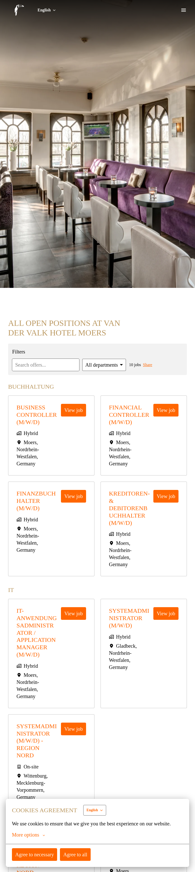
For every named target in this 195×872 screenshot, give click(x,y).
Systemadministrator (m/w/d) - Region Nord (36, 741)
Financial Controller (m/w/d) (129, 415)
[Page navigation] (183, 10)
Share (153, 364)
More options (29, 835)
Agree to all (76, 854)
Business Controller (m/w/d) (37, 415)
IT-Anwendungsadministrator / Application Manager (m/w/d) (37, 632)
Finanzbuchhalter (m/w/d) (36, 501)
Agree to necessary (35, 854)
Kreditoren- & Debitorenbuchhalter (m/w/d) (129, 508)
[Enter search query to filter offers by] (47, 365)
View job (74, 410)
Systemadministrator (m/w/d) (129, 618)
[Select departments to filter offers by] (107, 365)
